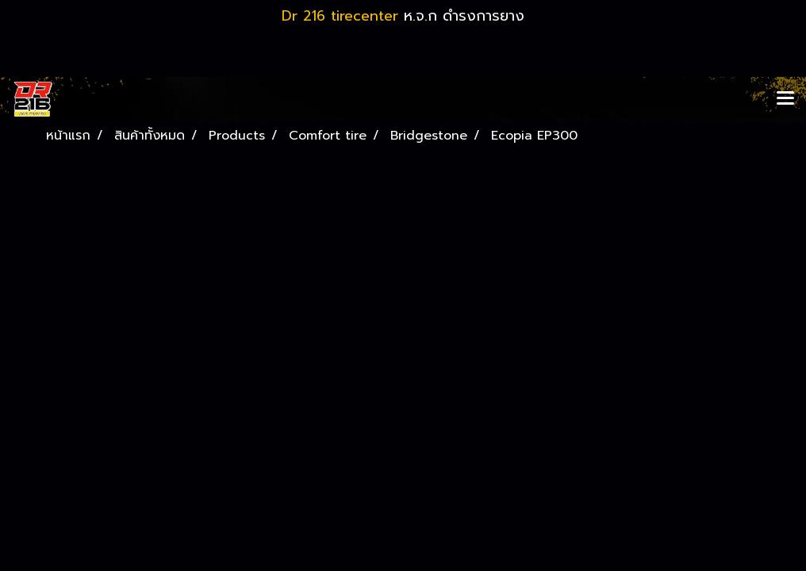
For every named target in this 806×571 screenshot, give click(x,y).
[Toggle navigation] (785, 99)
